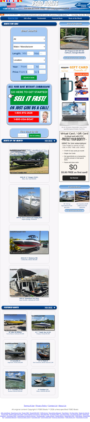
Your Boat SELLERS (76, 414)
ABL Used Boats (5, 413)
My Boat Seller (74, 413)
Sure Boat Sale (36, 417)
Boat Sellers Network (55, 413)
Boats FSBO (25, 413)
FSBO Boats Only (70, 417)
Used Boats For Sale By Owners (26, 416)
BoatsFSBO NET (34, 413)
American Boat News (58, 417)
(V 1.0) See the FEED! (9, 14)
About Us (62, 406)
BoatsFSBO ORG (69, 416)
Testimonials (41, 18)
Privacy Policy (41, 406)
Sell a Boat (27, 18)
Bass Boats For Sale (82, 417)
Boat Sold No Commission (32, 414)
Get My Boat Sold (46, 417)
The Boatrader (41, 416)
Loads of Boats (50, 416)
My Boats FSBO (54, 414)
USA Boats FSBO (11, 416)
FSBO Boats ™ (62, 15)
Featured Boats (57, 18)
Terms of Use (29, 406)
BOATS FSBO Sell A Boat (16, 414)
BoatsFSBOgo (59, 416)
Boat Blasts (65, 413)
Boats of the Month (75, 18)
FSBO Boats (78, 416)
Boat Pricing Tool (16, 413)
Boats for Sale (13, 18)
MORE (50, 140)
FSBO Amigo (44, 413)
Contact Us (52, 406)
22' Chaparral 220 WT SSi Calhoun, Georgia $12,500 (74, 52)
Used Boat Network (11, 417)
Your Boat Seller (64, 414)
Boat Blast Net (45, 414)
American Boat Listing (24, 417)
